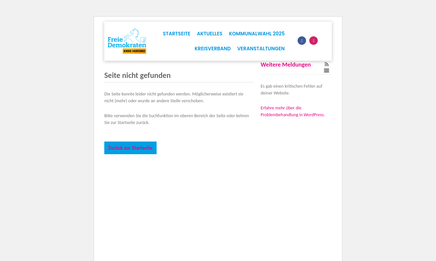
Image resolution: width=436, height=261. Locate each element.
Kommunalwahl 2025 (257, 33)
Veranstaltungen (261, 48)
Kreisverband (213, 48)
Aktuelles (210, 33)
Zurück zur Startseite (130, 148)
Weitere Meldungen (286, 64)
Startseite (176, 33)
